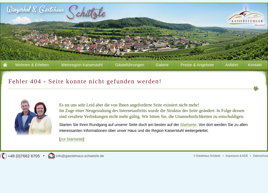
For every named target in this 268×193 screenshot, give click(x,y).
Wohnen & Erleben (32, 64)
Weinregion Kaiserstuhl (82, 64)
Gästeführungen (129, 64)
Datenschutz (260, 155)
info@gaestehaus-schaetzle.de (80, 156)
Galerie (162, 64)
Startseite (188, 125)
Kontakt (255, 64)
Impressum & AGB (237, 155)
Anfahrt (231, 64)
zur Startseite (71, 139)
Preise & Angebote (197, 64)
